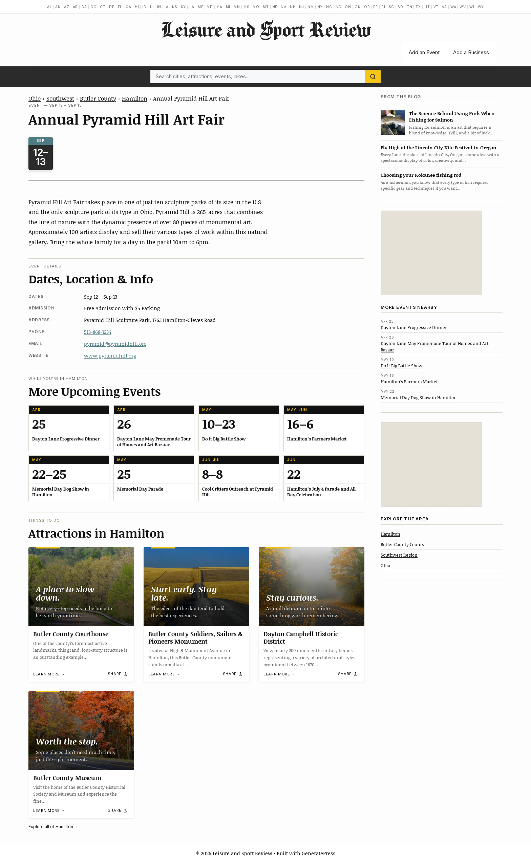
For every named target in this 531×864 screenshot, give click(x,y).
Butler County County (402, 544)
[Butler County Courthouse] (81, 586)
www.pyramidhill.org (110, 355)
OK (358, 7)
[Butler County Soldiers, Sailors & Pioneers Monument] (196, 586)
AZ (66, 7)
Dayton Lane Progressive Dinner (414, 327)
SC (392, 7)
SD (400, 7)
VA (444, 7)
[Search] (373, 76)
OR (367, 7)
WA (453, 7)
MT (266, 7)
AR (75, 7)
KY (183, 7)
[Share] (117, 674)
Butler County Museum (67, 777)
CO (93, 7)
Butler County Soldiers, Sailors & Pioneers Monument (195, 637)
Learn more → (49, 674)
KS (174, 7)
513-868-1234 (97, 332)
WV (463, 7)
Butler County (98, 98)
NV (283, 7)
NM (310, 7)
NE (275, 7)
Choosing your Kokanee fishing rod (421, 174)
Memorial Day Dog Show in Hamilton (419, 397)
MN (237, 7)
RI (383, 7)
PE (375, 7)
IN (159, 7)
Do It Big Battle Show (401, 366)
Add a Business (471, 52)
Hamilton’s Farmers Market (409, 382)
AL (49, 7)
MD (210, 7)
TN (409, 7)
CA (84, 7)
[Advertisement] (431, 253)
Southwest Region (399, 555)
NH (293, 7)
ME (201, 7)
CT (103, 7)
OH (348, 7)
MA (219, 7)
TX (418, 7)
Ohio (34, 98)
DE (111, 7)
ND (339, 7)
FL (120, 7)
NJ (301, 7)
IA (167, 7)
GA (128, 7)
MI (228, 7)
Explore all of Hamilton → (53, 826)
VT (436, 7)
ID (144, 7)
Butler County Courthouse (70, 633)
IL (152, 7)
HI (137, 7)
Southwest (60, 98)
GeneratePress (318, 853)
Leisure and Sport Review (265, 29)
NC (329, 7)
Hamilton (134, 98)
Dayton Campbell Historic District (300, 637)
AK (58, 7)
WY (481, 7)
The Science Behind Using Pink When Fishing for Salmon (452, 116)
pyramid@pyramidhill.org (115, 343)
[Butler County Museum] (81, 730)
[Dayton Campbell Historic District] (311, 586)
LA (191, 7)
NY (320, 7)
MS (246, 7)
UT (427, 7)
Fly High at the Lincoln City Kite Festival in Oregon (438, 147)
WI (471, 7)
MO (256, 7)
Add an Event (424, 52)
